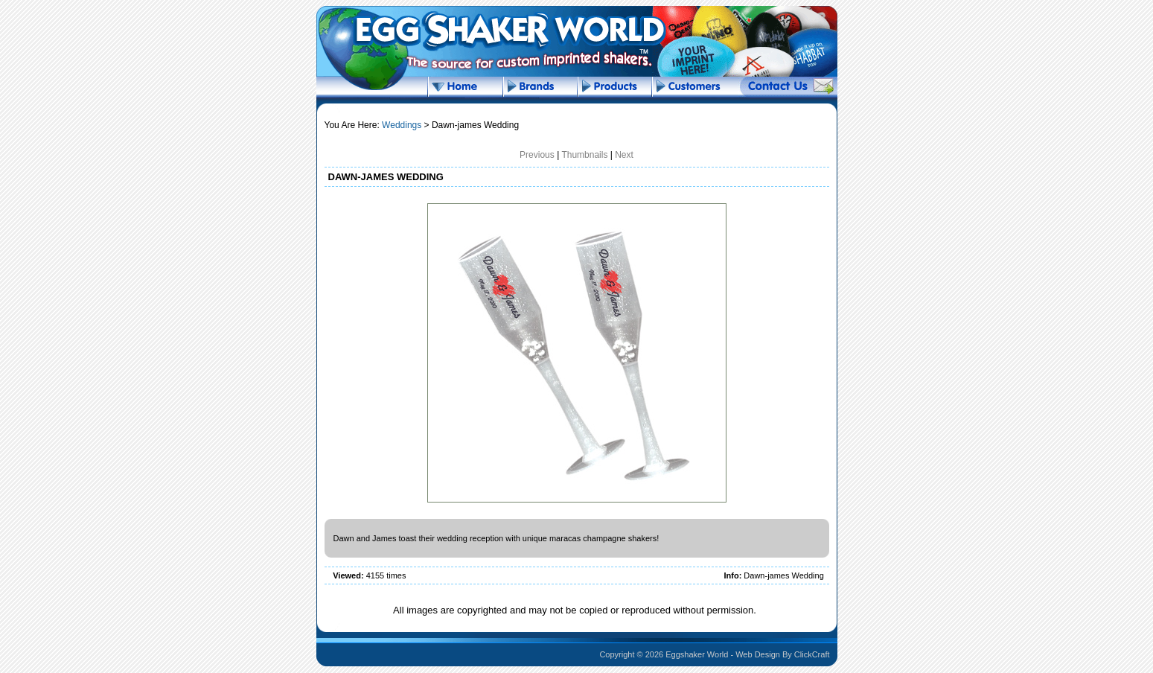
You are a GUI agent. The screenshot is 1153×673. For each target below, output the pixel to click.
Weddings (401, 125)
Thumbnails (584, 155)
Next (624, 155)
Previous (537, 155)
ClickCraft (812, 654)
